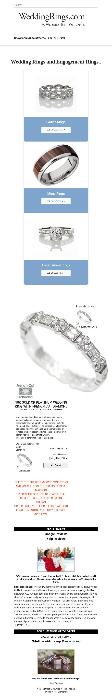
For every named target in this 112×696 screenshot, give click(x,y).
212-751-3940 (56, 38)
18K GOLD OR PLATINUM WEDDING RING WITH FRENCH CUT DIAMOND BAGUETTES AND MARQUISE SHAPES (41, 408)
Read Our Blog (56, 683)
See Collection (55, 129)
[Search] (29, 5)
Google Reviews (56, 534)
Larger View (24, 471)
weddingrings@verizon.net (61, 641)
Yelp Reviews (56, 539)
